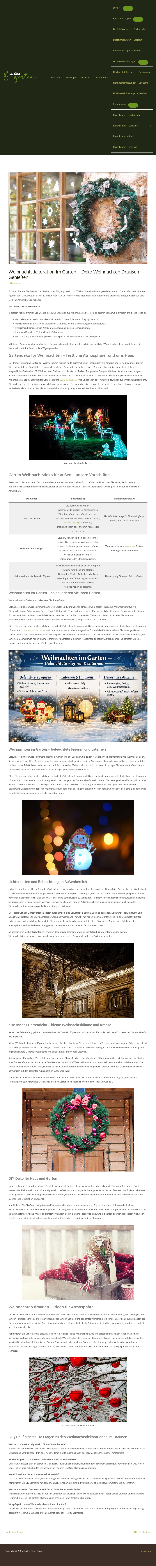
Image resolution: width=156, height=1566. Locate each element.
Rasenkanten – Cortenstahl (126, 115)
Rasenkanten (119, 104)
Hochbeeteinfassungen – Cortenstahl (131, 72)
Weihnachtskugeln (73, 522)
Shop (115, 7)
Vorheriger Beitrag (13, 1532)
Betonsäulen (129, 546)
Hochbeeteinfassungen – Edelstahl (130, 82)
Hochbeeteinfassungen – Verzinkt (130, 93)
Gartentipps (71, 77)
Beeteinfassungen (122, 18)
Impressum (145, 1551)
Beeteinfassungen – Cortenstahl (129, 29)
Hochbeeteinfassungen (124, 61)
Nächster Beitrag (143, 1532)
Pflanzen (85, 77)
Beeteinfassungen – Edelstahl (128, 39)
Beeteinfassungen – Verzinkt (127, 50)
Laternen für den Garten (35, 630)
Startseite (55, 77)
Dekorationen (101, 77)
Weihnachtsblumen (69, 379)
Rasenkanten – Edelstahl (125, 125)
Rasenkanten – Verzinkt (125, 146)
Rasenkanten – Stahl (123, 136)
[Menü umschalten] (128, 8)
